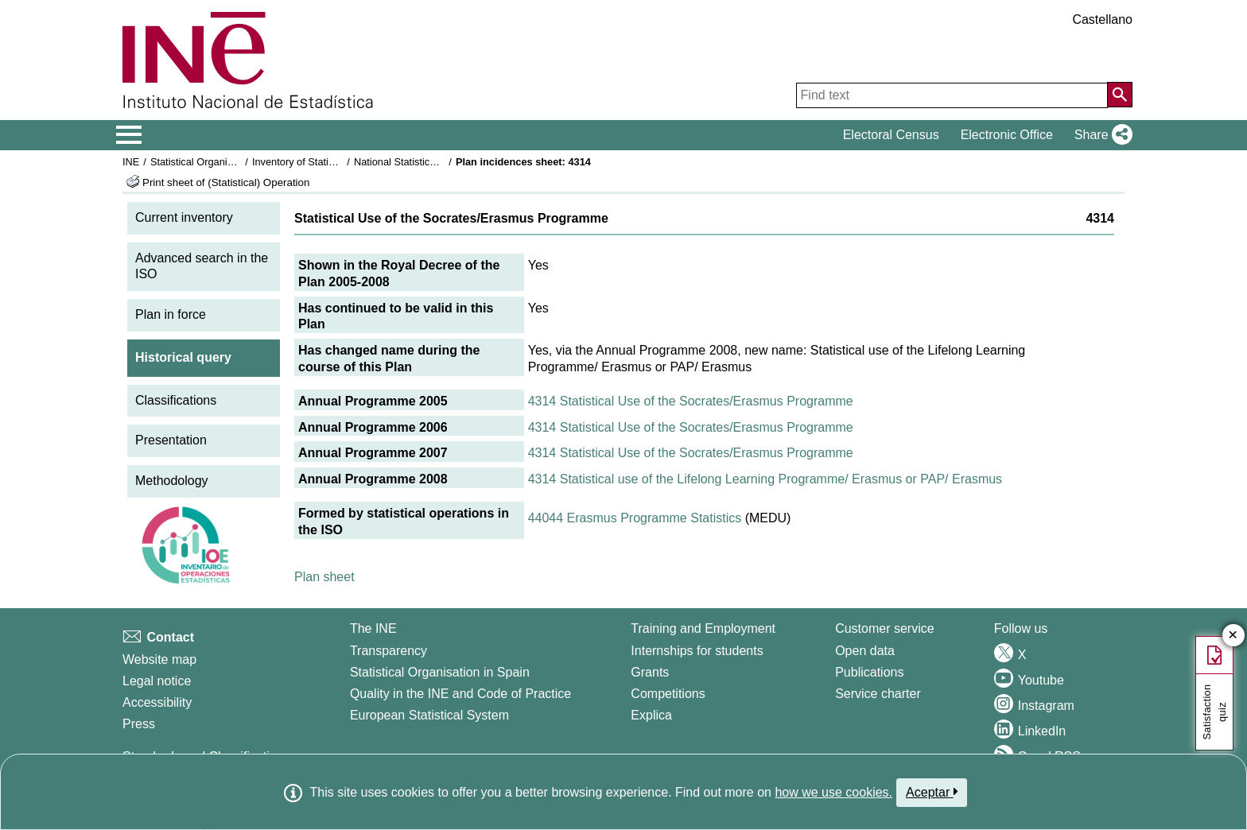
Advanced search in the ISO (201, 266)
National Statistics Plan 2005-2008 (432, 162)
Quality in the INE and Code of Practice (460, 693)
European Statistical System (429, 715)
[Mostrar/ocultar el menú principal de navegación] (129, 135)
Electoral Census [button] (891, 135)
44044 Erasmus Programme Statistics (635, 518)
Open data (865, 650)
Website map (159, 659)
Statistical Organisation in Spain (222, 162)
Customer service (884, 628)
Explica (651, 715)
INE (130, 162)
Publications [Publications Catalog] (869, 672)
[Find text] (952, 95)
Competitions (668, 693)
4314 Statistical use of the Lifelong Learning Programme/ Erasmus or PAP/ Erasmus (765, 479)
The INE (373, 628)
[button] (1100, 135)
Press (138, 724)
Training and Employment (703, 628)
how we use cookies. (833, 792)
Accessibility (157, 702)
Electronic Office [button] (1007, 135)
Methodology (171, 480)
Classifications (175, 400)
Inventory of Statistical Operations (328, 162)
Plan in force (170, 314)
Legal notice (156, 681)
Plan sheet (324, 577)
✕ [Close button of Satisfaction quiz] (1233, 635)
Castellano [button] (1102, 19)
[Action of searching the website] (1119, 94)
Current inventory (184, 217)
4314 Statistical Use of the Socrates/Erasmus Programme (690, 401)
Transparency (388, 650)
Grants (650, 672)
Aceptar (932, 792)
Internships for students (697, 650)
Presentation (171, 440)
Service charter (878, 693)
